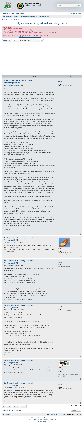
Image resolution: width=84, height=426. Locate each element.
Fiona (60, 248)
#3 (4, 265)
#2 (4, 242)
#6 (4, 387)
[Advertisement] (42, 59)
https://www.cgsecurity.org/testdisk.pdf (30, 36)
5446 (63, 371)
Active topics (17, 19)
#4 (4, 309)
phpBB (36, 419)
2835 (63, 251)
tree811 (60, 81)
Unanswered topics (7, 19)
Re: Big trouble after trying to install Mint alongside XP (18, 239)
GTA (44, 417)
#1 (4, 85)
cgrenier (60, 367)
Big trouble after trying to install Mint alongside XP (42, 23)
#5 (4, 365)
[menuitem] (14, 13)
